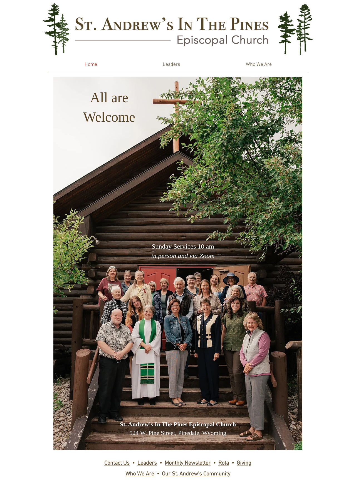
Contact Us (117, 463)
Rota (223, 463)
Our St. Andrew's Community (196, 474)
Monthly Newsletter (188, 463)
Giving (244, 463)
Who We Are (139, 474)
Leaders (147, 463)
